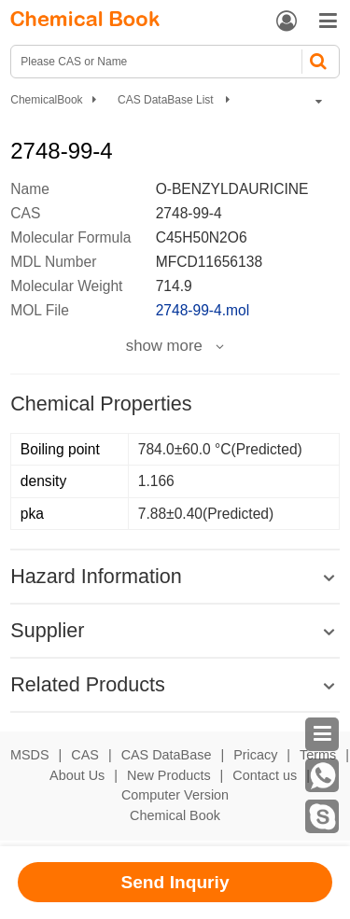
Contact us (264, 775)
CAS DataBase (166, 754)
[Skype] (322, 816)
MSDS (29, 754)
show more (164, 346)
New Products (169, 775)
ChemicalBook (46, 99)
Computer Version (175, 794)
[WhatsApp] (322, 775)
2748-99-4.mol (203, 310)
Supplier (47, 630)
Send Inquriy (174, 882)
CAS (85, 754)
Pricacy (255, 754)
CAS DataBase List (167, 99)
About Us (77, 775)
